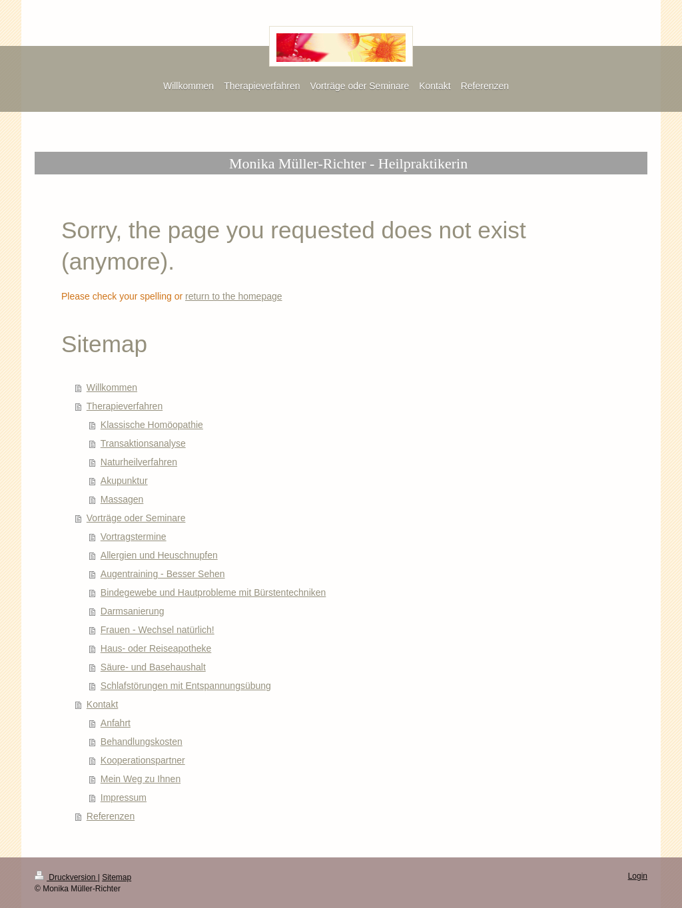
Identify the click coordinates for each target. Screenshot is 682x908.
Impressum (124, 797)
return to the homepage (233, 296)
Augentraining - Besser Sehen (163, 573)
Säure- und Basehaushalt (153, 667)
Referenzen (111, 816)
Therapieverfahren (125, 406)
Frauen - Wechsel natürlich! (157, 629)
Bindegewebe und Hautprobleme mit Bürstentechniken (213, 592)
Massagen (122, 499)
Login (637, 876)
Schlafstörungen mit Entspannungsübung (186, 685)
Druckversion (66, 877)
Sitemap (116, 877)
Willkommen (112, 387)
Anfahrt (116, 723)
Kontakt (102, 704)
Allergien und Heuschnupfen (159, 555)
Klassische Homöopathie (152, 424)
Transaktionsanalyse (143, 443)
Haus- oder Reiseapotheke (156, 648)
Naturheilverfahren (139, 462)
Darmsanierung (133, 611)
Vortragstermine (134, 536)
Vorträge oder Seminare (136, 518)
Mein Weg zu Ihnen (140, 779)
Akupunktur (124, 480)
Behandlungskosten (141, 741)
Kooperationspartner (143, 760)
